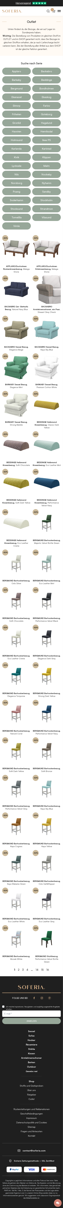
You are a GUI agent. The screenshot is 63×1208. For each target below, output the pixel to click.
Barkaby (16, 79)
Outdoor (31, 1066)
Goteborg (46, 114)
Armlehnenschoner (31, 1057)
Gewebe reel (31, 1071)
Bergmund (17, 88)
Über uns (31, 1090)
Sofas (31, 1035)
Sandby (46, 191)
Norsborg (16, 182)
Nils (16, 174)
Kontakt (31, 1135)
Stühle (31, 1049)
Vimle (16, 225)
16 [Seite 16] (47, 969)
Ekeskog (46, 97)
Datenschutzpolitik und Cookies (31, 1122)
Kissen (31, 1053)
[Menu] (59, 11)
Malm (46, 165)
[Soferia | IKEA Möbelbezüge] (12, 11)
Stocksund (17, 208)
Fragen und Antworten (31, 1131)
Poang (16, 191)
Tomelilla (17, 217)
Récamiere (31, 1044)
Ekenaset (16, 97)
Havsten (16, 131)
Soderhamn (16, 200)
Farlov (46, 105)
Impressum (31, 1118)
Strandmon (46, 208)
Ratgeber (31, 1094)
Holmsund (16, 140)
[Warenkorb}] (53, 11)
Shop (31, 1081)
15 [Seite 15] (42, 969)
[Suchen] (48, 11)
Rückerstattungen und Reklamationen (31, 1109)
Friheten (16, 114)
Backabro (46, 71)
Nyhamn (46, 182)
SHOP (22, 39)
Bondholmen (46, 88)
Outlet (31, 1099)
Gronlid (16, 122)
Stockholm (46, 200)
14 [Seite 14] (37, 969)
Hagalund (46, 122)
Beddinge (46, 79)
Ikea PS (46, 140)
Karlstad (46, 148)
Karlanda (16, 148)
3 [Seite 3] (23, 969)
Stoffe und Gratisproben (31, 1085)
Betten (31, 1062)
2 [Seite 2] (18, 969)
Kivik (16, 157)
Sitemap (31, 1127)
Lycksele (16, 165)
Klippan (46, 157)
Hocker (31, 1040)
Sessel (31, 1031)
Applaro (16, 71)
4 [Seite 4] (27, 969)
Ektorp (16, 105)
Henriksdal (46, 131)
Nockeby (46, 174)
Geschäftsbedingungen (31, 1113)
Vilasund (46, 217)
